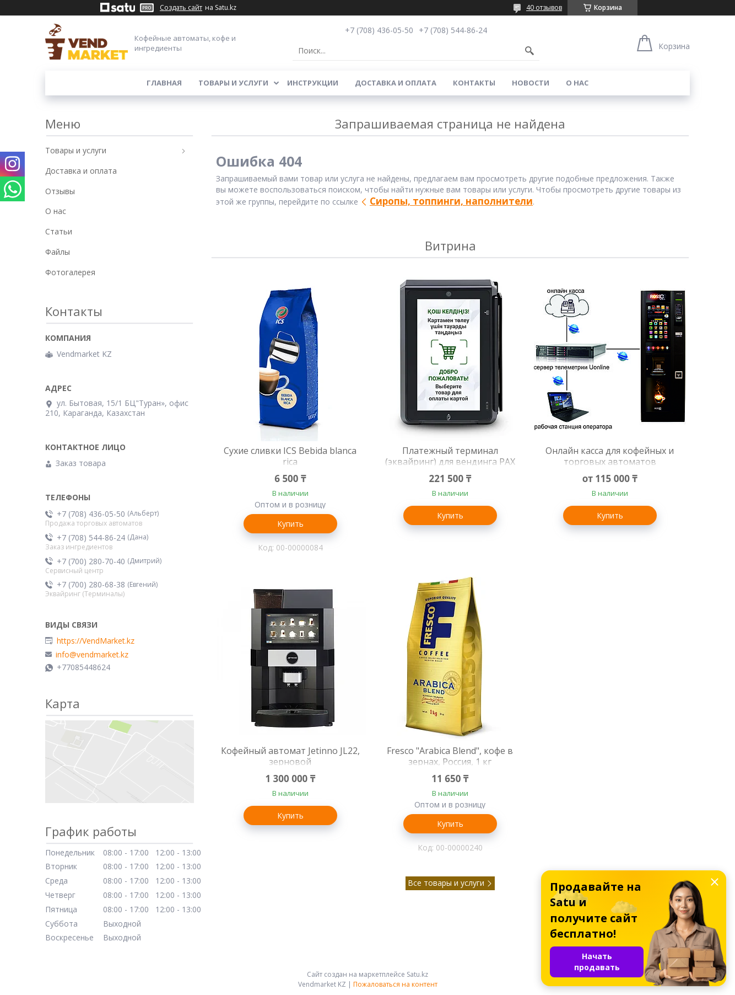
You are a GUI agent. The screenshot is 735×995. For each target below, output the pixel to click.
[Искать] (529, 50)
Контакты (474, 83)
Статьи (58, 231)
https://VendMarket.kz (95, 641)
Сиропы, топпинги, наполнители (451, 201)
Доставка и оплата (395, 83)
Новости (530, 83)
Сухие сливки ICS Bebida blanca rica (290, 456)
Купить (290, 523)
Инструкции (312, 83)
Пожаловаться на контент (395, 984)
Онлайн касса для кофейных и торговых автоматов (609, 456)
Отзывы (60, 191)
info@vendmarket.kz (92, 655)
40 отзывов (544, 7)
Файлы (57, 252)
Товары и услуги (233, 83)
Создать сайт (181, 8)
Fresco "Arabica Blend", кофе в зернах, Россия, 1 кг (450, 756)
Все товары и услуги (446, 883)
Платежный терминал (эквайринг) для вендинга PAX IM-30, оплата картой (450, 461)
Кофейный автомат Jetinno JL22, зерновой (290, 756)
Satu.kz (417, 974)
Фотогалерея (70, 272)
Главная (164, 83)
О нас (577, 83)
